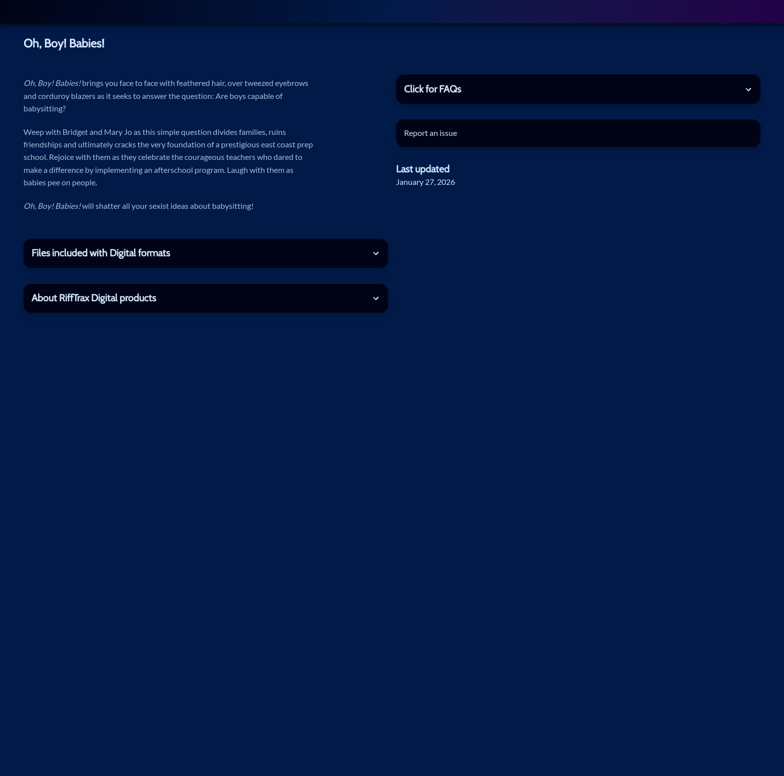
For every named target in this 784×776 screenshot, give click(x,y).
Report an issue (430, 132)
